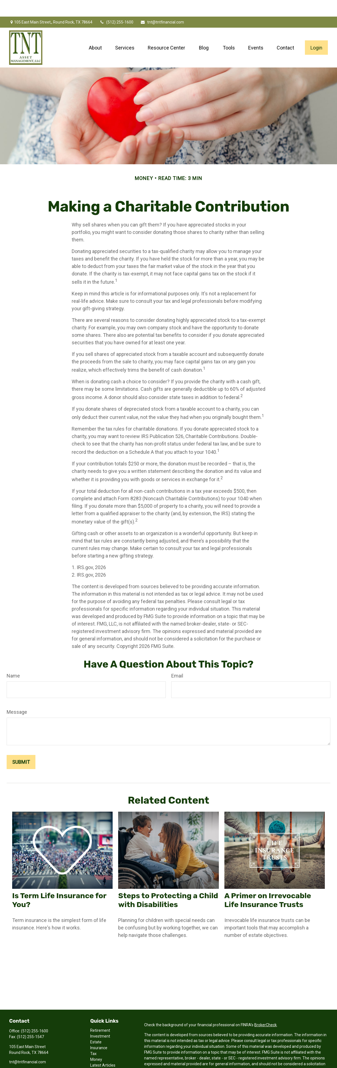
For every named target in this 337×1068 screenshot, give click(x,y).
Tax (93, 1037)
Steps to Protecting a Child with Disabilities (168, 883)
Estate (96, 1025)
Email (177, 659)
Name (13, 659)
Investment (100, 1019)
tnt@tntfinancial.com (162, 5)
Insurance (98, 1031)
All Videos (98, 1054)
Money (96, 1043)
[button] (95, 31)
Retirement (100, 1014)
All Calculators (102, 1060)
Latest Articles (102, 1048)
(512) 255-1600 (116, 5)
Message (17, 695)
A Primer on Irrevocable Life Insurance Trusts (267, 883)
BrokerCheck (265, 1008)
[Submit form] (21, 745)
